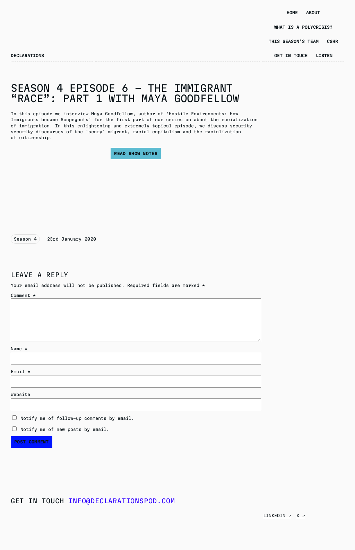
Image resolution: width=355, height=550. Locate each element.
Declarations (27, 55)
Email (20, 371)
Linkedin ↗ (277, 515)
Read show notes (135, 153)
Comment (23, 295)
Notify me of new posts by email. (64, 429)
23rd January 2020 (71, 239)
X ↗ (300, 515)
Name (19, 348)
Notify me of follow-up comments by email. (77, 418)
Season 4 (25, 239)
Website (20, 394)
